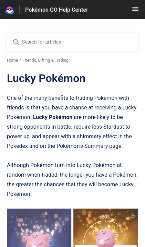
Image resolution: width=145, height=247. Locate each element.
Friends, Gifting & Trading (45, 60)
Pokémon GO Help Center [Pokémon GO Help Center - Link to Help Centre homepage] (56, 10)
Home (12, 60)
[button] (135, 11)
